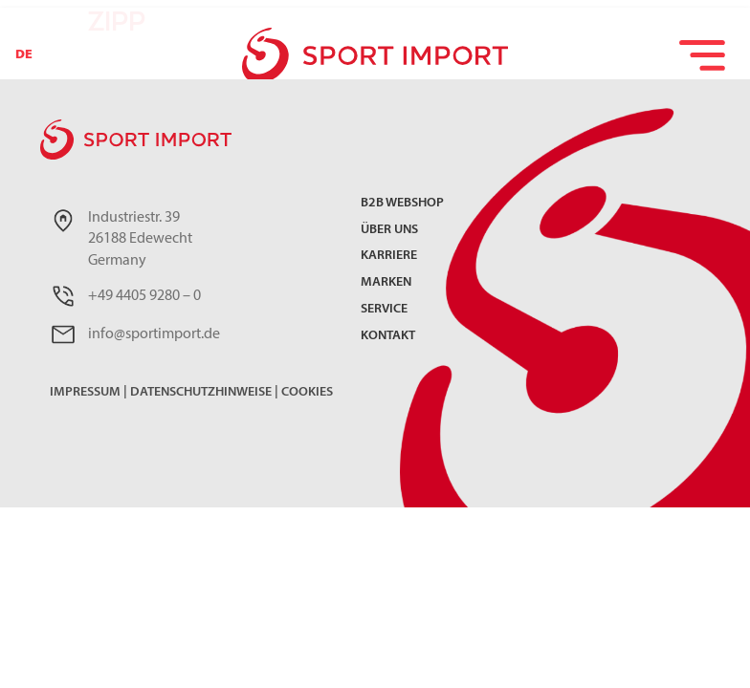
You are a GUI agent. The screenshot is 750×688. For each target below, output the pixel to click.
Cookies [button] (307, 392)
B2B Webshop (402, 204)
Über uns (389, 231)
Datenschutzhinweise (201, 392)
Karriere (389, 256)
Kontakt (388, 337)
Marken (386, 283)
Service (384, 310)
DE (24, 55)
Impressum (85, 392)
